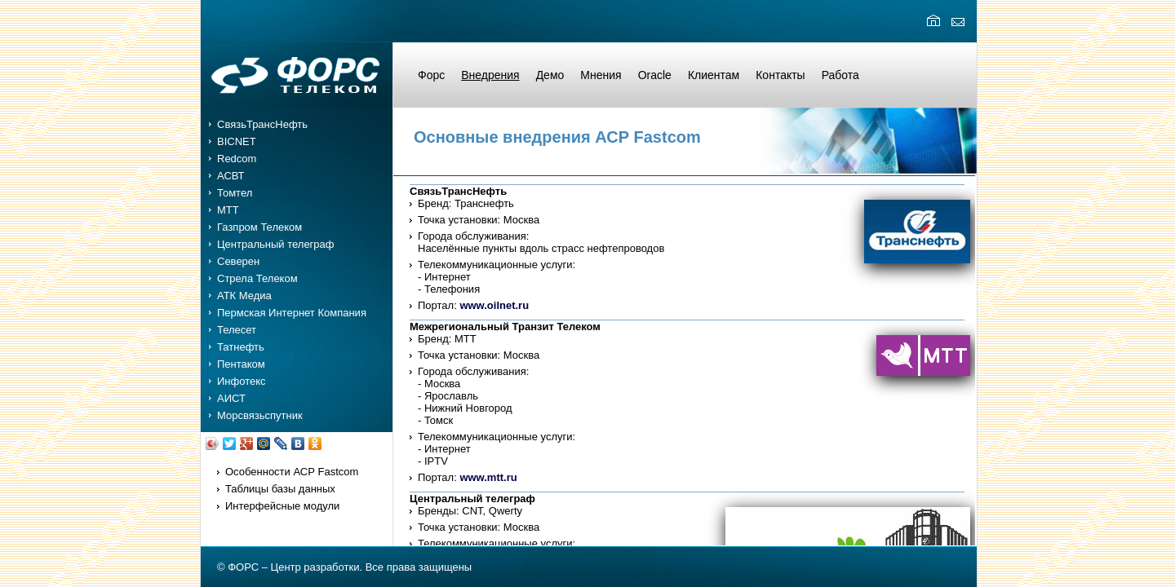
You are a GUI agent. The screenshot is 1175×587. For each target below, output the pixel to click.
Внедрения (490, 75)
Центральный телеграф (276, 244)
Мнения (600, 75)
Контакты (780, 75)
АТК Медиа (244, 295)
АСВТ (231, 176)
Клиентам (713, 75)
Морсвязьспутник (260, 415)
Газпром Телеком (259, 227)
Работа (840, 75)
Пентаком (241, 364)
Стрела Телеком (257, 278)
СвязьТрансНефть (262, 124)
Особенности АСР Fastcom (291, 472)
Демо (550, 75)
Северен (238, 261)
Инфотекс (241, 381)
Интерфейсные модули (282, 506)
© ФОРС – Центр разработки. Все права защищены (344, 567)
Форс (431, 75)
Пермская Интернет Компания (291, 313)
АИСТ (231, 398)
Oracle (655, 75)
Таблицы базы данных (280, 489)
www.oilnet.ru (494, 305)
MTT (228, 210)
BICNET (236, 141)
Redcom (236, 158)
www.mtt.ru (488, 477)
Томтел (234, 193)
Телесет (236, 330)
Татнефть (240, 347)
